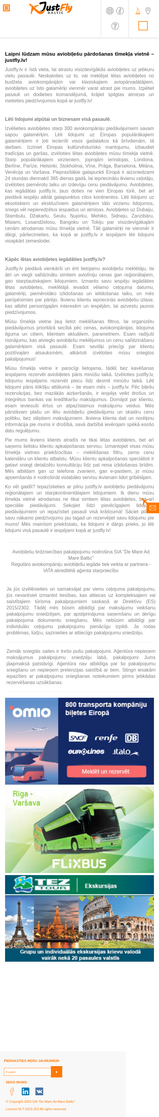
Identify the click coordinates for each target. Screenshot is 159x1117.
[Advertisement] (79, 1009)
